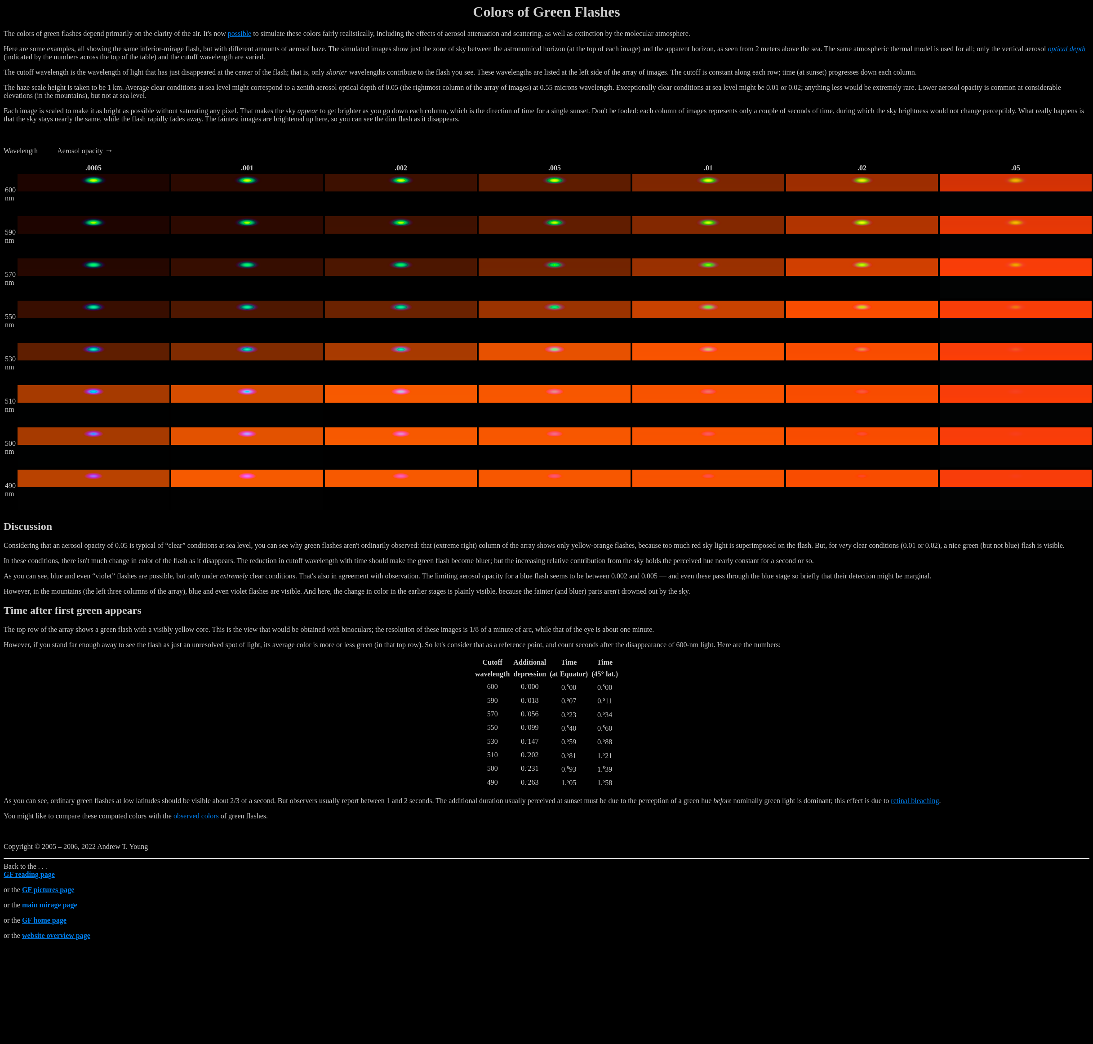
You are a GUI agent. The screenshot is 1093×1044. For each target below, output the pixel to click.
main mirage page (49, 905)
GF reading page (29, 874)
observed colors (196, 816)
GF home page (44, 920)
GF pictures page (48, 889)
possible (239, 33)
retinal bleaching (915, 800)
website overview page (56, 935)
